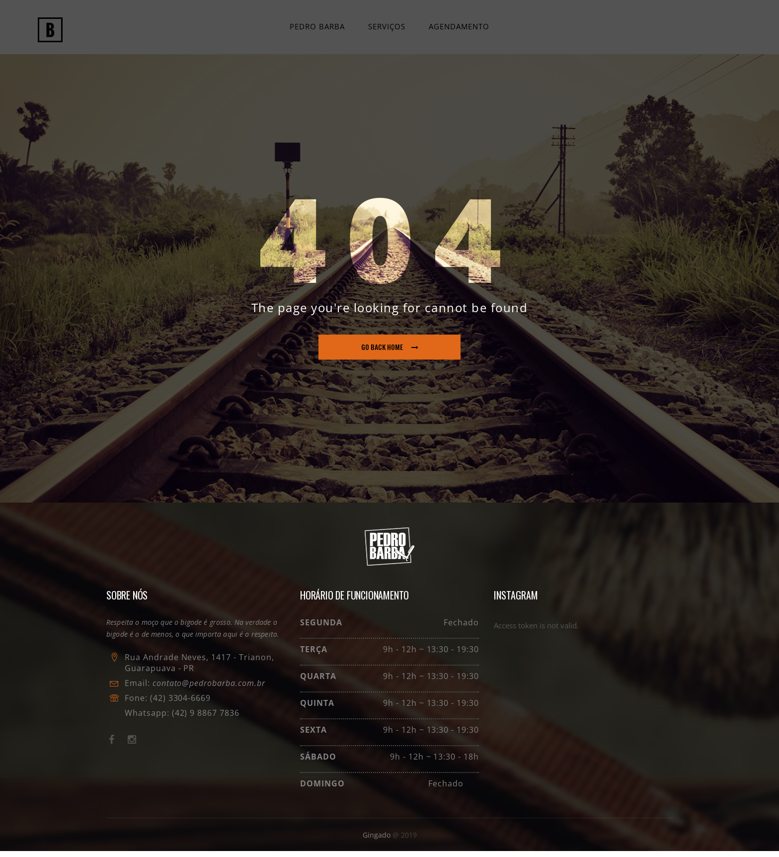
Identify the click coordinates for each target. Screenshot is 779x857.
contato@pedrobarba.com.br (209, 689)
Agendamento (458, 29)
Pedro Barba (317, 29)
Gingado (377, 841)
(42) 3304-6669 (180, 703)
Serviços (386, 29)
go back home (389, 353)
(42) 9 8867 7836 (204, 718)
